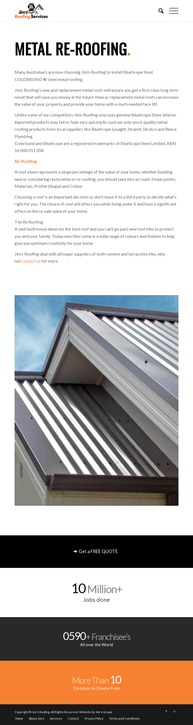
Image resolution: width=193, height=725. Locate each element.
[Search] (158, 11)
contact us (31, 260)
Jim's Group (103, 712)
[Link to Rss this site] (174, 711)
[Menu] (171, 11)
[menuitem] (158, 11)
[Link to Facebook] (166, 711)
